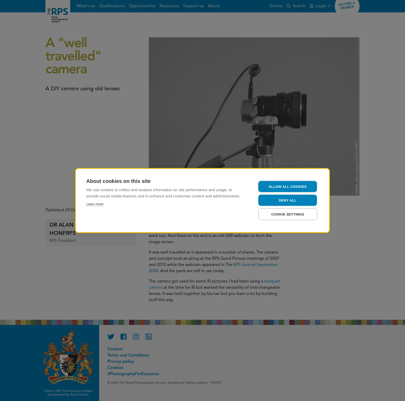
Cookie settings (287, 214)
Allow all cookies (287, 187)
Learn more (94, 204)
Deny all (287, 200)
